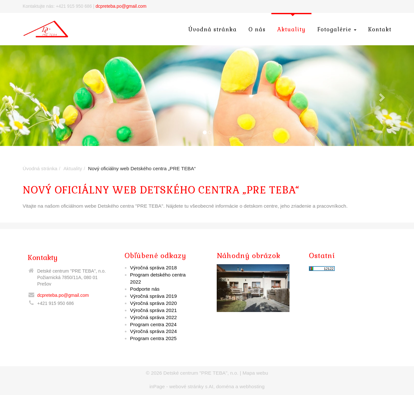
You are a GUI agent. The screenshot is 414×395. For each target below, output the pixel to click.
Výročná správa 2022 (153, 317)
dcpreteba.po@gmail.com (120, 6)
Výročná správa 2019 (153, 296)
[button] (31, 95)
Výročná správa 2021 (153, 310)
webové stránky (186, 386)
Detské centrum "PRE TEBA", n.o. (200, 373)
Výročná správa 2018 (153, 267)
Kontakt (379, 29)
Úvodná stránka (212, 29)
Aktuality (291, 29)
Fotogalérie (336, 29)
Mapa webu (255, 373)
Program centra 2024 (153, 324)
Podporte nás (144, 289)
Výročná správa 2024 (153, 331)
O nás (257, 29)
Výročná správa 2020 (153, 303)
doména (225, 386)
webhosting (252, 386)
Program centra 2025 (153, 338)
